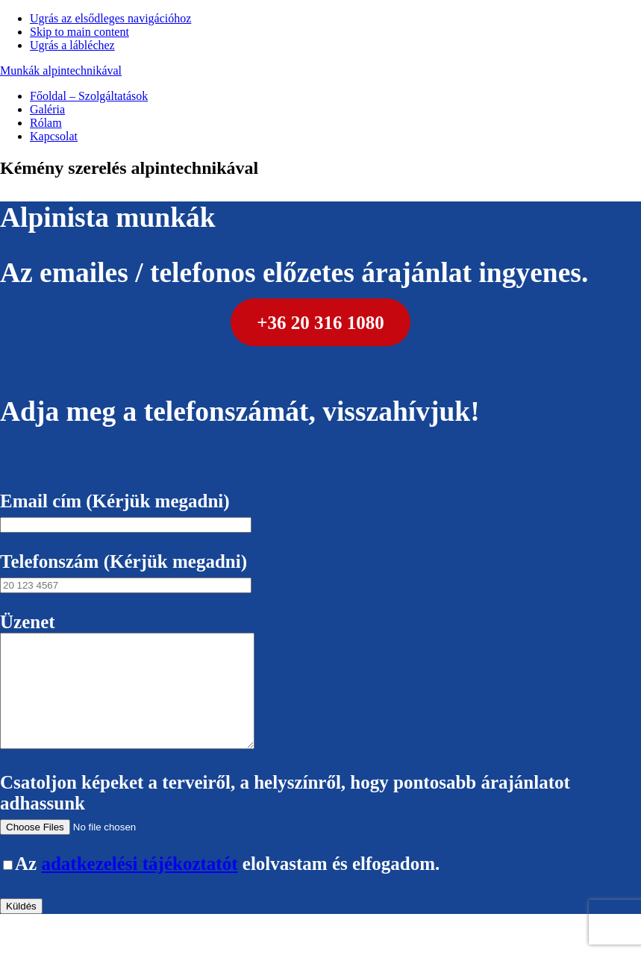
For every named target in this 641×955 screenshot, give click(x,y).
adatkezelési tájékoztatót (139, 886)
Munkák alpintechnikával (61, 70)
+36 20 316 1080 (320, 322)
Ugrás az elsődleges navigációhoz (110, 18)
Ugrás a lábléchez (72, 45)
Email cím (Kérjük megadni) (125, 511)
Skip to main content (79, 31)
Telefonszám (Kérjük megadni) (125, 571)
